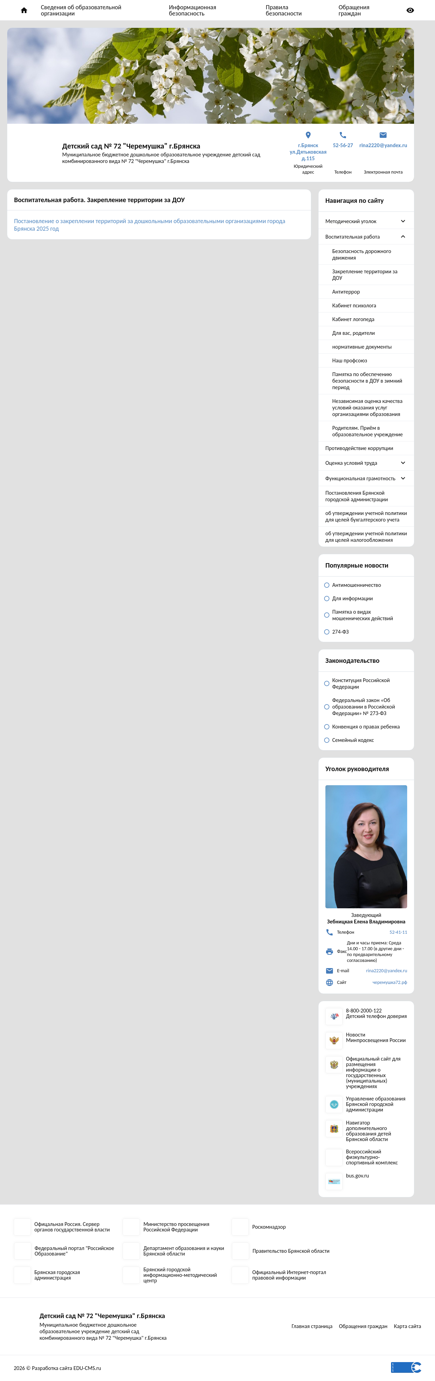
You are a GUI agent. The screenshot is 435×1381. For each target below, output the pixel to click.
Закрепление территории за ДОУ (365, 274)
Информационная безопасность (192, 10)
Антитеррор (346, 291)
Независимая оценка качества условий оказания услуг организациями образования (367, 407)
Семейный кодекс (353, 740)
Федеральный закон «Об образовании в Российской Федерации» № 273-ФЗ (363, 706)
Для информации (352, 598)
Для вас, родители (353, 333)
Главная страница (311, 1326)
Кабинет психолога (354, 305)
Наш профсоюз (349, 360)
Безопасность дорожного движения (361, 254)
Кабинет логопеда (353, 319)
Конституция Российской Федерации (361, 683)
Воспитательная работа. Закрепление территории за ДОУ (99, 199)
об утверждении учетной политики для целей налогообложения (366, 536)
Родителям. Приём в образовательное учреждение (367, 431)
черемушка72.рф (389, 982)
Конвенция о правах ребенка (366, 726)
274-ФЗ (340, 631)
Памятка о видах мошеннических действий (362, 615)
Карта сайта (407, 1326)
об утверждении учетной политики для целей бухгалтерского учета (366, 516)
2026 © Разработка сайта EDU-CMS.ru (57, 1368)
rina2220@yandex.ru (386, 971)
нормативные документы (362, 346)
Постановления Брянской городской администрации (356, 496)
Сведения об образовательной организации (81, 10)
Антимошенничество (356, 585)
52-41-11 (398, 932)
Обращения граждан (353, 10)
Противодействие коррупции (359, 448)
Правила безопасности (284, 10)
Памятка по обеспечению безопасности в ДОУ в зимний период (367, 381)
